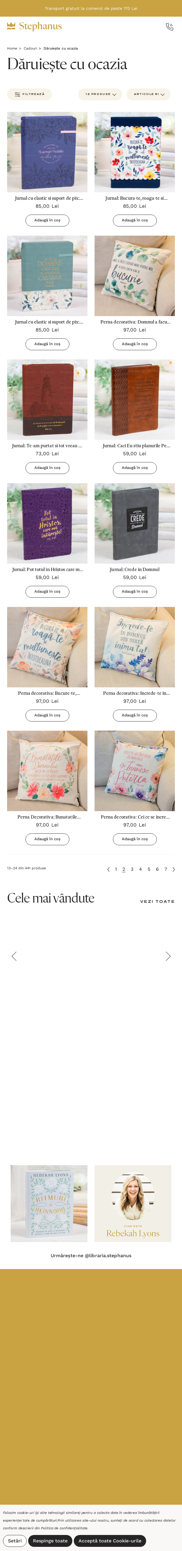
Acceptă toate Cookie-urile (110, 1541)
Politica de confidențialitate (64, 1528)
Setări (15, 1541)
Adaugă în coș (47, 220)
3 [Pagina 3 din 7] (132, 869)
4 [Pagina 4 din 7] (140, 869)
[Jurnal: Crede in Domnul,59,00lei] (135, 523)
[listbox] (148, 94)
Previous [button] (14, 956)
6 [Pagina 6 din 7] (157, 869)
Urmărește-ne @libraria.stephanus (91, 1255)
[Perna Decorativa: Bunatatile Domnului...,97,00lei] (47, 771)
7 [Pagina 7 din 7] (166, 869)
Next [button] (168, 956)
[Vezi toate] (157, 902)
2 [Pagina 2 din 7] (123, 869)
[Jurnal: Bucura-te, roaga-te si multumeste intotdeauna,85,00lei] (135, 152)
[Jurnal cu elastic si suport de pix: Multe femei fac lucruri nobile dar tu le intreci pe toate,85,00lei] (47, 152)
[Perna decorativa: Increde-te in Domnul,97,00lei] (135, 647)
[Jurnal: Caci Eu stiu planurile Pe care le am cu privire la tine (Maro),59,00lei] (135, 399)
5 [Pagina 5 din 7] (149, 869)
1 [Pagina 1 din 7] (116, 869)
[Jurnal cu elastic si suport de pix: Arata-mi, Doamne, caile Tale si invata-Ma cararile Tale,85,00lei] (47, 276)
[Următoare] (174, 869)
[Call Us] (170, 27)
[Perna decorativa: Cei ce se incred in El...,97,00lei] (135, 771)
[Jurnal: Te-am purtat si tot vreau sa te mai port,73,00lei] (47, 399)
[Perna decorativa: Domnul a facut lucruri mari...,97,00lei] (135, 276)
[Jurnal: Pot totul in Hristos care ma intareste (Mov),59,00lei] (47, 523)
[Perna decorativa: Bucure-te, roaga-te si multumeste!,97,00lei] (47, 647)
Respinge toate (50, 1541)
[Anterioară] (108, 869)
